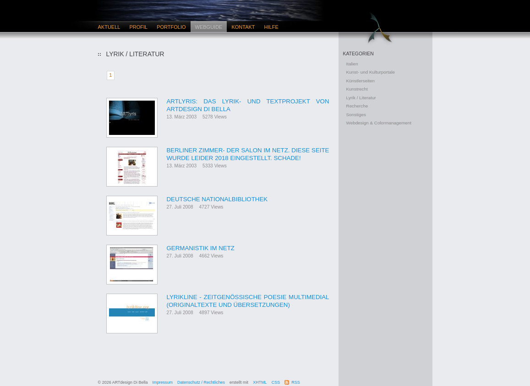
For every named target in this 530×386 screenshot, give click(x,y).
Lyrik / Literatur (361, 97)
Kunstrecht (357, 88)
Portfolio (171, 27)
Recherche (357, 105)
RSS (295, 382)
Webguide (209, 27)
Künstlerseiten (360, 80)
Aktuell (109, 27)
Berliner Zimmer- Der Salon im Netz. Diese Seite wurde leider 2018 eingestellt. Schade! (248, 154)
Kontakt (243, 27)
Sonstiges (356, 114)
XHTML (260, 382)
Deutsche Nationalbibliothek (217, 199)
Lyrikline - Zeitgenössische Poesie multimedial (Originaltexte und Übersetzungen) (248, 301)
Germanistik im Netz (201, 248)
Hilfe (271, 27)
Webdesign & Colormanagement (379, 122)
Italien (352, 63)
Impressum (163, 382)
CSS (276, 382)
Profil (138, 27)
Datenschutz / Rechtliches (201, 382)
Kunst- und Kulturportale (370, 72)
